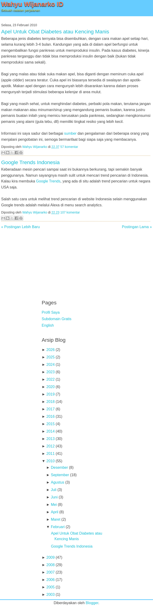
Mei (54, 505)
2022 (50, 379)
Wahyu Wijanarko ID (32, 4)
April (54, 512)
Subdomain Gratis (57, 319)
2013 (50, 439)
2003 (50, 594)
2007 (50, 572)
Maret (55, 519)
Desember (59, 467)
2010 (50, 461)
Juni (54, 497)
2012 (50, 446)
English (48, 325)
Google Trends (48, 181)
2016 (50, 416)
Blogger (92, 603)
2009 (50, 557)
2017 (50, 409)
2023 (50, 372)
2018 (50, 402)
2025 (50, 357)
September (60, 475)
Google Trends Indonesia (30, 162)
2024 (50, 365)
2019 (50, 394)
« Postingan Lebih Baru (20, 227)
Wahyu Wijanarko (34, 147)
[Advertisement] (76, 261)
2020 (50, 387)
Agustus (57, 482)
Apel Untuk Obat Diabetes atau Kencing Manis (55, 32)
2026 (50, 350)
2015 (50, 424)
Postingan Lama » (137, 227)
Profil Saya (51, 312)
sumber (70, 133)
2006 (50, 580)
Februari (58, 527)
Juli (53, 490)
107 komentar (70, 212)
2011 (50, 454)
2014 (50, 431)
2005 (50, 587)
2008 (50, 565)
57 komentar (69, 147)
